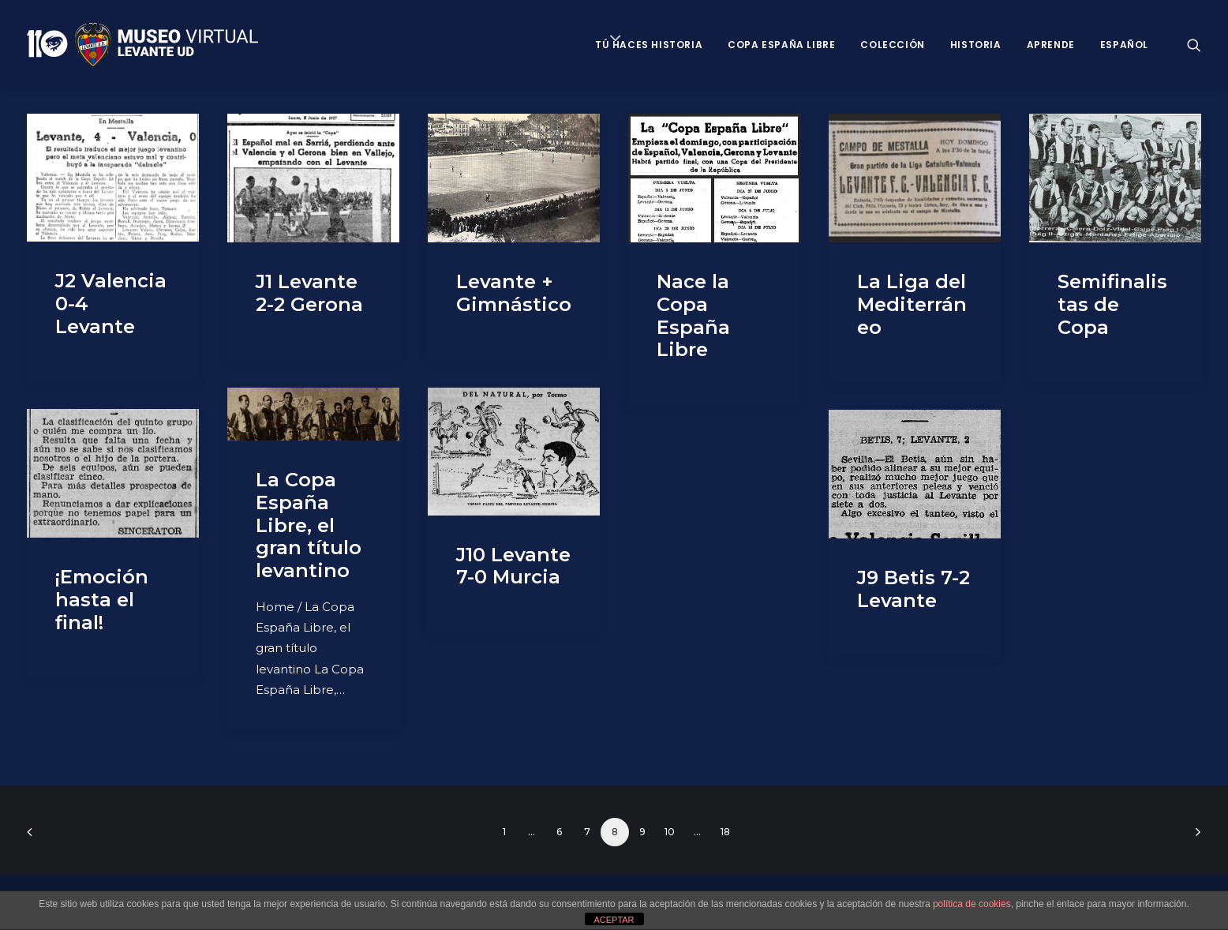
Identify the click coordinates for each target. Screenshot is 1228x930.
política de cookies (972, 903)
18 (725, 832)
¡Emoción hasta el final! (101, 599)
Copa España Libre (781, 44)
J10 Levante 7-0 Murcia (513, 566)
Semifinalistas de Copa (1112, 304)
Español (1124, 44)
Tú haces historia (648, 44)
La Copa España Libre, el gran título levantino (308, 525)
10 (670, 832)
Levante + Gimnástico (513, 293)
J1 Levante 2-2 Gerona (309, 293)
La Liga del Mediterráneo (912, 304)
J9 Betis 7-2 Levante (913, 589)
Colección (892, 44)
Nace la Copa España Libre (693, 315)
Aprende (1051, 44)
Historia (975, 44)
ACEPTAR (613, 919)
